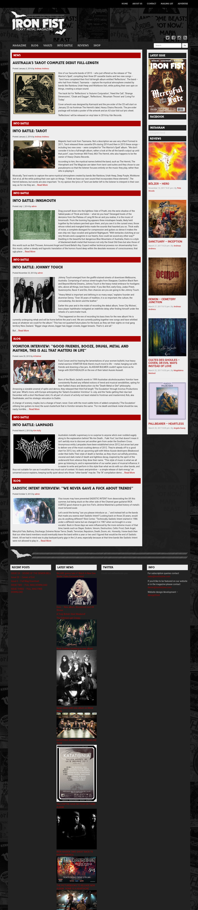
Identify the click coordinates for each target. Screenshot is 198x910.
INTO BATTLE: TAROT (30, 128)
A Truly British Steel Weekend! (71, 604)
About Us (137, 4)
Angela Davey (180, 428)
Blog (34, 45)
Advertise (183, 4)
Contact (151, 4)
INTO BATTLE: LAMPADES (33, 419)
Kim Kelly (37, 424)
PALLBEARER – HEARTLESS (166, 423)
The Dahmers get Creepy (68, 608)
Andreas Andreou (42, 69)
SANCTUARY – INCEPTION (165, 241)
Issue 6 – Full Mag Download (25, 571)
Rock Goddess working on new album (75, 639)
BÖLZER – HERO (158, 183)
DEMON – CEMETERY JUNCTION (162, 301)
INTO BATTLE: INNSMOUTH (34, 198)
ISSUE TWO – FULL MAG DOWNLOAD (29, 575)
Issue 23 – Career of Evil (23, 568)
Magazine (19, 45)
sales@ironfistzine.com (159, 567)
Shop (97, 45)
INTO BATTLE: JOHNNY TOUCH (38, 261)
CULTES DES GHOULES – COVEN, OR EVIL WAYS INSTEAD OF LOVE (164, 363)
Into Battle (65, 45)
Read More (42, 182)
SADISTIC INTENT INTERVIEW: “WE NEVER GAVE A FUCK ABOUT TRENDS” (73, 482)
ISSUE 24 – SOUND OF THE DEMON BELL (31, 564)
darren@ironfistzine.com (160, 578)
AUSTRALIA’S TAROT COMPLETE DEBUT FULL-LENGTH (56, 63)
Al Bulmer (37, 350)
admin (34, 203)
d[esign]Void (154, 586)
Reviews (83, 45)
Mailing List (167, 4)
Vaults (47, 45)
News (17, 55)
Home (125, 4)
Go (185, 45)
